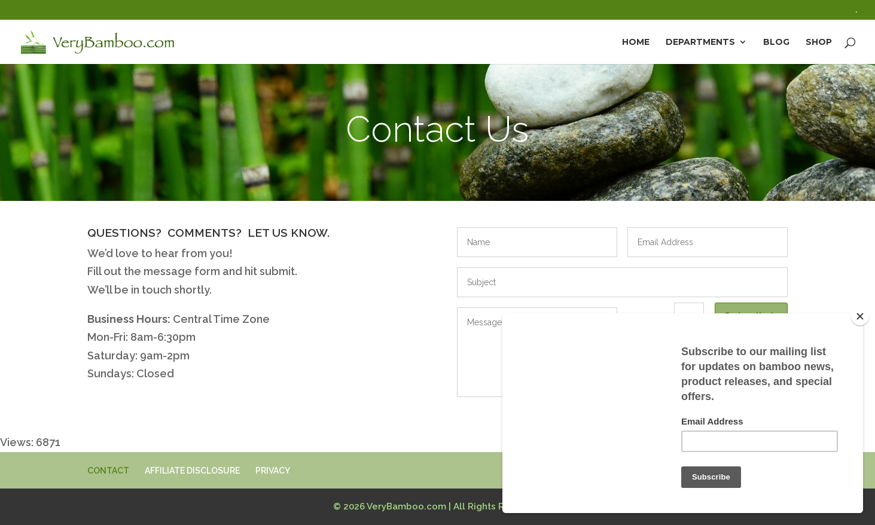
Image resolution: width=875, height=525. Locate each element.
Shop (819, 42)
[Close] (860, 316)
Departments (700, 42)
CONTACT (108, 470)
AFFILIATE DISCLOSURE (192, 470)
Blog (776, 42)
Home (636, 42)
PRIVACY (272, 470)
